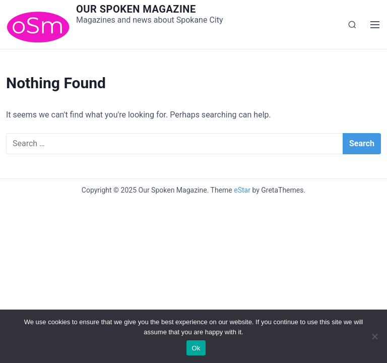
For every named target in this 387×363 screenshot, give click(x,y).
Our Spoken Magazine (136, 9)
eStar (242, 190)
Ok (195, 348)
